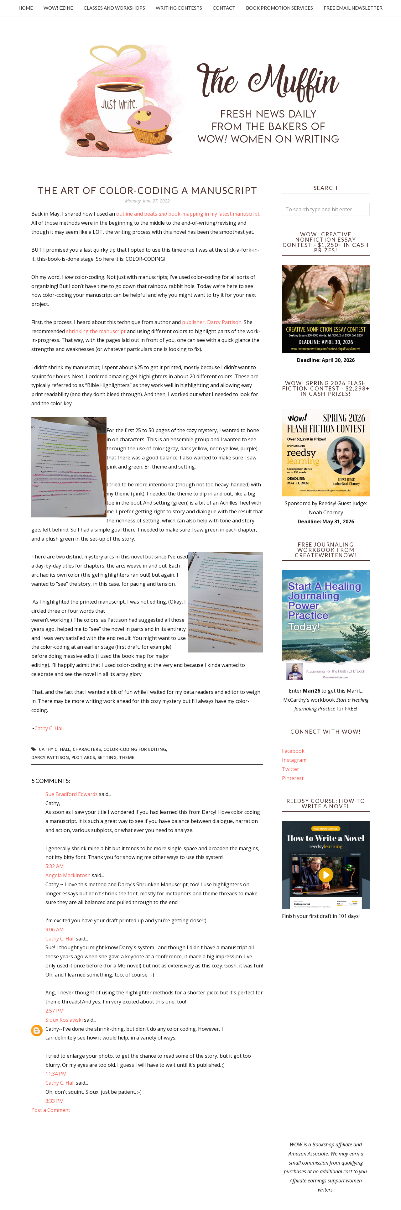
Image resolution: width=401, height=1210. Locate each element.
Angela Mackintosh (68, 875)
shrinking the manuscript (96, 331)
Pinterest (293, 778)
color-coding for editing (134, 749)
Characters (87, 749)
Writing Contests (179, 8)
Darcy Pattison (50, 757)
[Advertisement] (326, 1030)
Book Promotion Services (279, 8)
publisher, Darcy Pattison (212, 322)
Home (25, 8)
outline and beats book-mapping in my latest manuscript (187, 213)
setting (107, 757)
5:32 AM (54, 866)
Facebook (293, 750)
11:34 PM (56, 1073)
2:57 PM (54, 1010)
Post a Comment (50, 1110)
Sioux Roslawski (64, 1019)
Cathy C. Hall (49, 728)
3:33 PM (54, 1100)
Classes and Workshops (114, 8)
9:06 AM (54, 929)
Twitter (290, 769)
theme (126, 757)
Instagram (294, 760)
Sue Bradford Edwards (71, 794)
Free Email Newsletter (353, 8)
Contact (224, 8)
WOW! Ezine (58, 8)
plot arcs (83, 757)
